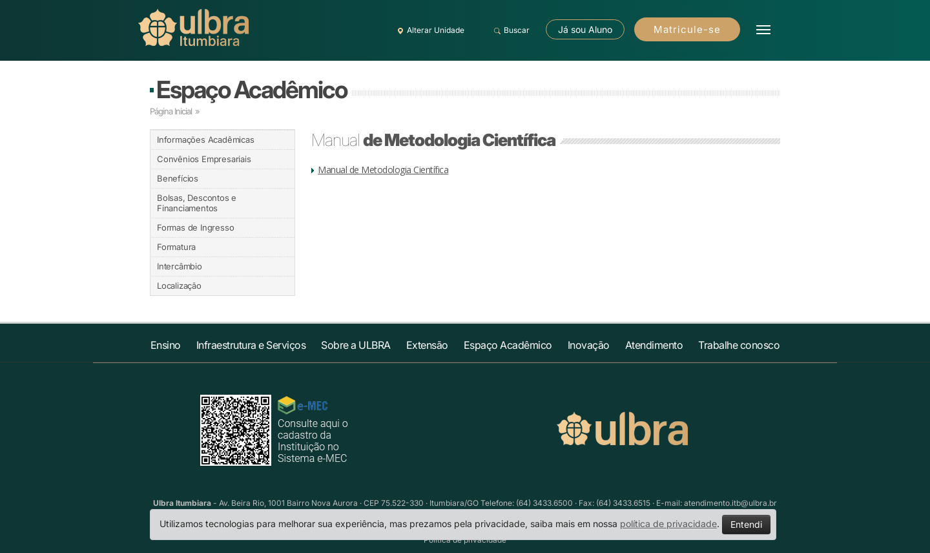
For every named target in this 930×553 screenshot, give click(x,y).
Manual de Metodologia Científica (383, 169)
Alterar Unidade (428, 30)
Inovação (589, 345)
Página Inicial (171, 111)
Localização (179, 285)
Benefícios (177, 178)
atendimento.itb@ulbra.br (730, 503)
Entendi (746, 524)
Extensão (427, 345)
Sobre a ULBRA (356, 345)
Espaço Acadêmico (251, 89)
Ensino (165, 345)
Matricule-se (687, 29)
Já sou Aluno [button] (585, 29)
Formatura (176, 247)
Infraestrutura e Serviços (251, 345)
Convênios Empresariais (204, 159)
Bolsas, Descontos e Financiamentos (196, 203)
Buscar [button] (510, 30)
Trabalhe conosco (739, 345)
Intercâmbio (179, 266)
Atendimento (654, 345)
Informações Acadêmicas (205, 139)
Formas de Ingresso (195, 227)
